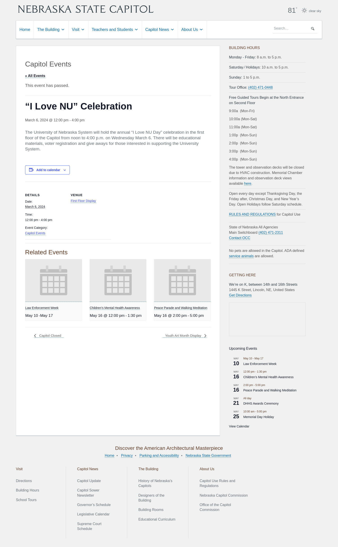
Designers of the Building (151, 497)
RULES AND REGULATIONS (252, 214)
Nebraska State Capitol (98, 8)
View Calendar (239, 426)
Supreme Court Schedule (89, 526)
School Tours (26, 500)
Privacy (127, 455)
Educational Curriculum (156, 519)
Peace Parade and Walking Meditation (180, 307)
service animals (241, 256)
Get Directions (240, 295)
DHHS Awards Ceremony (261, 403)
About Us (192, 29)
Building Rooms (150, 510)
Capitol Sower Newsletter (88, 492)
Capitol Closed (50, 335)
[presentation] (53, 280)
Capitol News (159, 29)
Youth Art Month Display (182, 335)
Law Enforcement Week (41, 307)
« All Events (35, 75)
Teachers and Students (115, 29)
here (247, 183)
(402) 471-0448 (260, 87)
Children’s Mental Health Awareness (115, 307)
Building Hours (27, 490)
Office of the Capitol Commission (215, 507)
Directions (24, 481)
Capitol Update (89, 481)
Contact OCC (239, 238)
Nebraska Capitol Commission (224, 495)
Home (24, 29)
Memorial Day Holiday (258, 416)
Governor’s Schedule (94, 504)
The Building (51, 29)
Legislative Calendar (93, 514)
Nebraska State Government (208, 455)
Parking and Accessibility (159, 455)
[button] (312, 28)
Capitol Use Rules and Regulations (217, 483)
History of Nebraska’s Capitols (155, 483)
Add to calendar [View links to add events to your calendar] (48, 170)
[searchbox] (295, 28)
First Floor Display (83, 200)
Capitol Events (35, 233)
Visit (78, 29)
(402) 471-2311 (271, 232)
